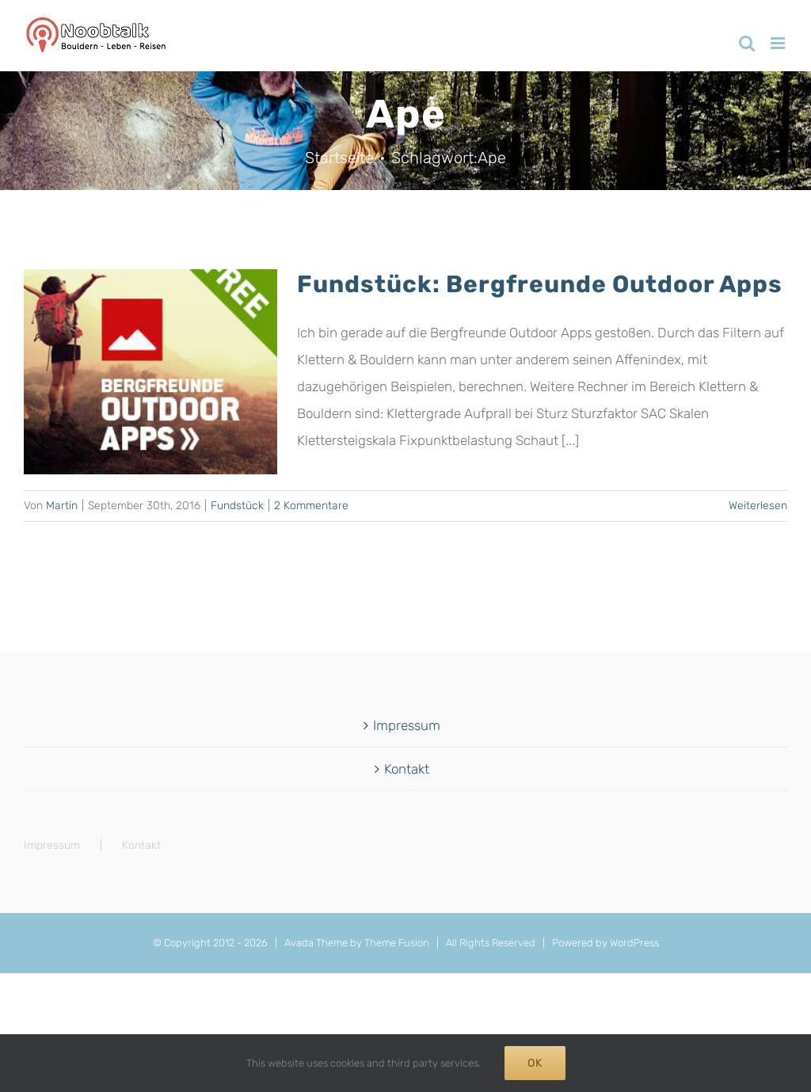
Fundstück (237, 505)
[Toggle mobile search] (747, 43)
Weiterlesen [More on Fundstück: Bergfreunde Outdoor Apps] (758, 505)
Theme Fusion (396, 943)
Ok (535, 1063)
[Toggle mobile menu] (779, 43)
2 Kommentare (311, 505)
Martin (62, 505)
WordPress (634, 943)
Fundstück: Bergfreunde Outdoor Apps (539, 284)
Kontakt (406, 769)
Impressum (406, 725)
